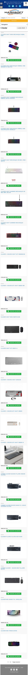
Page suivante (16, 662)
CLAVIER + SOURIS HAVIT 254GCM (11, 379)
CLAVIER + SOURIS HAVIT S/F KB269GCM (13, 254)
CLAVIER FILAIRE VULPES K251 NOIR (11, 536)
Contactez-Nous (14, 671)
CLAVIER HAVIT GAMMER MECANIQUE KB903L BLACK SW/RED (12, 98)
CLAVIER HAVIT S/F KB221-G (9, 348)
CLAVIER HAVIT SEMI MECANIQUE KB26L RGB (13, 35)
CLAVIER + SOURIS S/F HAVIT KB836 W (12, 442)
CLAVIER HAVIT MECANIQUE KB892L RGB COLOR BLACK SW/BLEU (13, 129)
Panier (25, 5)
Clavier (2, 32)
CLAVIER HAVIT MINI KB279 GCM (10, 317)
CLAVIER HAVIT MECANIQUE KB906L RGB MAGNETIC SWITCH (13, 66)
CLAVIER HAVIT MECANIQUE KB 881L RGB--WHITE (13, 160)
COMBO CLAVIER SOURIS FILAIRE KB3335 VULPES (13, 474)
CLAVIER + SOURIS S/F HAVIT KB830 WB (12, 285)
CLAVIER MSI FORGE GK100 (9, 630)
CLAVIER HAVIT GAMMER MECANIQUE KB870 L (12, 223)
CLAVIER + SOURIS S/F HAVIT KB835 (11, 411)
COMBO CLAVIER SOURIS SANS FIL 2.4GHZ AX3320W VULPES (13, 506)
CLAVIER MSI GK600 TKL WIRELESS (11, 599)
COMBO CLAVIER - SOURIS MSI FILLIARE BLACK (13, 568)
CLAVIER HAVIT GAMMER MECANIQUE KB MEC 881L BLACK (13, 192)
